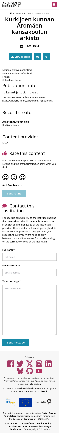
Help (30, 384)
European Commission (24, 419)
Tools (37, 381)
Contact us (11, 423)
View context (20, 57)
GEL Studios (43, 429)
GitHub (44, 391)
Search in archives (23, 13)
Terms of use (27, 423)
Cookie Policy (44, 423)
